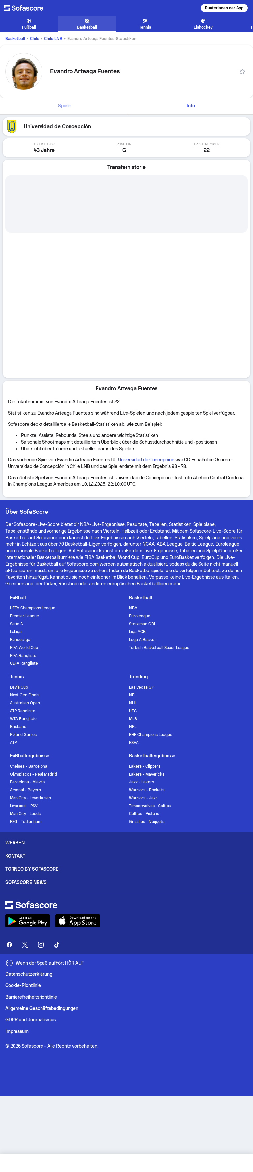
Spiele (64, 105)
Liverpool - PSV (24, 806)
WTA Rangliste (23, 719)
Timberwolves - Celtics (150, 806)
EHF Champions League (150, 734)
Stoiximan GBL (142, 624)
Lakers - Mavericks (146, 774)
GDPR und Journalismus (30, 1019)
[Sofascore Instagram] (41, 945)
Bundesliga (20, 639)
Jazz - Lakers (141, 782)
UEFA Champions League (32, 608)
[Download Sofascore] (27, 920)
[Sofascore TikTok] (57, 945)
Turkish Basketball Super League (159, 647)
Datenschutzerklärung (28, 974)
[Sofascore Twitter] (25, 945)
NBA (133, 608)
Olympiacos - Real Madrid (33, 774)
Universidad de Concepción (146, 459)
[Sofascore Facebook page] (9, 945)
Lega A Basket (142, 639)
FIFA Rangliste (23, 655)
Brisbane (18, 726)
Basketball (15, 38)
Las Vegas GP (141, 687)
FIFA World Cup (24, 647)
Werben (15, 842)
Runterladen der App (224, 8)
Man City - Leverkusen (30, 798)
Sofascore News (26, 882)
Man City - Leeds (25, 813)
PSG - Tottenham (25, 821)
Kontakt (15, 856)
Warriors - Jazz (143, 798)
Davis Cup (19, 687)
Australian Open (25, 703)
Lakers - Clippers (144, 766)
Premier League (24, 616)
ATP (13, 742)
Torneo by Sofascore (32, 869)
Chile (34, 38)
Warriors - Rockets (146, 790)
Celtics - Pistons (144, 813)
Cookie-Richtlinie (23, 985)
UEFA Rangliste (24, 663)
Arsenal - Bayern (25, 790)
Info (191, 105)
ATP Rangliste (22, 711)
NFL (132, 695)
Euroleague (139, 616)
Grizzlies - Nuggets (146, 821)
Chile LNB (53, 38)
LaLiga (16, 632)
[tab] (64, 106)
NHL (133, 703)
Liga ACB (137, 632)
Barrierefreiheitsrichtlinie (31, 997)
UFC (133, 711)
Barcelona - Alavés (27, 782)
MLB (133, 719)
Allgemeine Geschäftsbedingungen (41, 1008)
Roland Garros (23, 734)
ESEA (134, 742)
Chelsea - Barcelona (28, 766)
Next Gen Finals (24, 695)
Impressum (17, 1031)
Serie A (16, 624)
